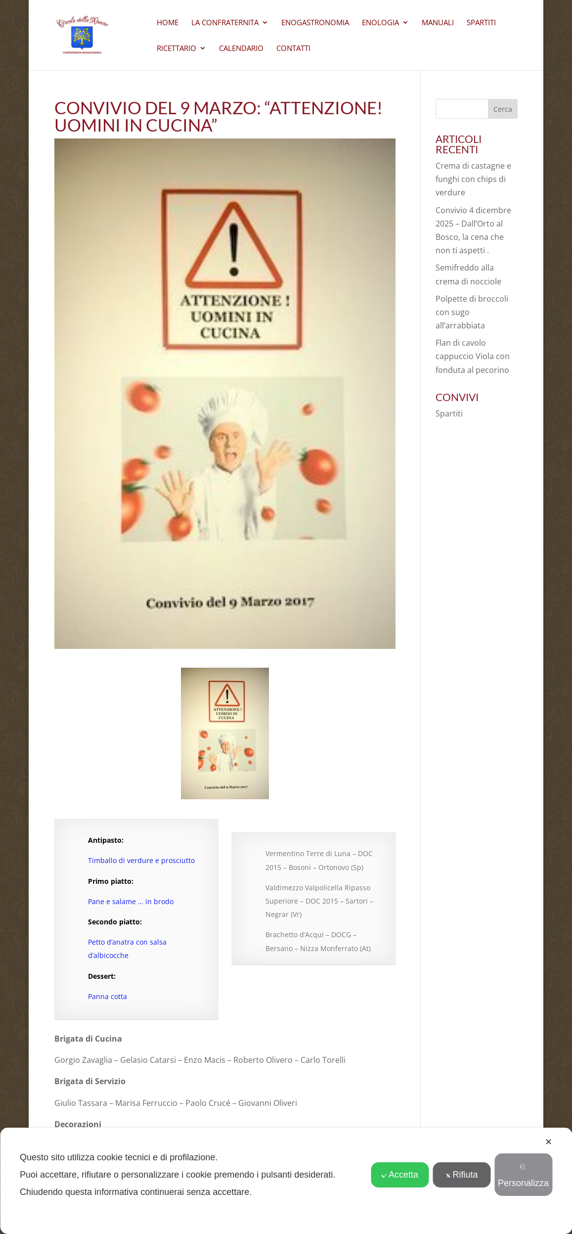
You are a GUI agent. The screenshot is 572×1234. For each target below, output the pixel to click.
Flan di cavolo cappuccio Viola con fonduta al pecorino (473, 356)
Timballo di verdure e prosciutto (141, 860)
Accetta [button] (399, 1175)
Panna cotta (107, 996)
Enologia (380, 23)
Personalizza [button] (523, 1176)
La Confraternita (225, 23)
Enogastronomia (315, 23)
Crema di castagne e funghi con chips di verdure (473, 179)
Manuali (438, 23)
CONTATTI (293, 49)
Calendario (241, 49)
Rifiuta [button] (461, 1175)
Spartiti (481, 23)
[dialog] (286, 1181)
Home (167, 23)
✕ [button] (548, 1142)
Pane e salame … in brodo (131, 901)
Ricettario (176, 49)
